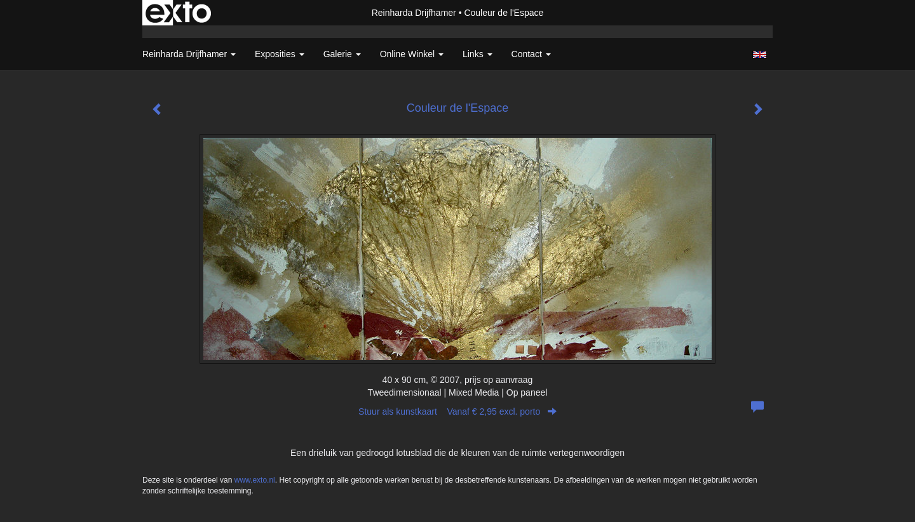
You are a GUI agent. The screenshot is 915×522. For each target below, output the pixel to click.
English (759, 54)
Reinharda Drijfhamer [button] (189, 54)
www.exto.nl (254, 480)
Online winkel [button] (412, 54)
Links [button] (477, 54)
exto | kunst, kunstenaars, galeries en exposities (178, 12)
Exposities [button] (279, 54)
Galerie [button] (342, 54)
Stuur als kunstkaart (457, 411)
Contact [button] (531, 54)
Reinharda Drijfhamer (414, 13)
